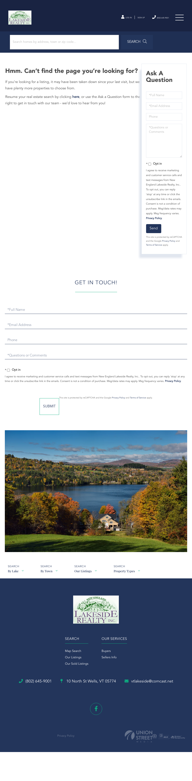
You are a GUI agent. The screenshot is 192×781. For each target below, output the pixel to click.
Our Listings (84, 578)
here (77, 102)
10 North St (121, 693)
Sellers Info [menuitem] (109, 668)
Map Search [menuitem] (73, 662)
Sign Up (128, 19)
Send (153, 233)
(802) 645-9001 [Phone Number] (154, 19)
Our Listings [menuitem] (73, 668)
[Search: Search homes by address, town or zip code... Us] (59, 47)
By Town (47, 578)
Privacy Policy (153, 223)
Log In (108, 19)
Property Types (126, 578)
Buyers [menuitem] (106, 662)
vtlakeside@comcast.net (96, 710)
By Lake (13, 578)
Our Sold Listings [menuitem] (77, 675)
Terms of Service (171, 250)
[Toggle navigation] (178, 19)
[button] (121, 47)
